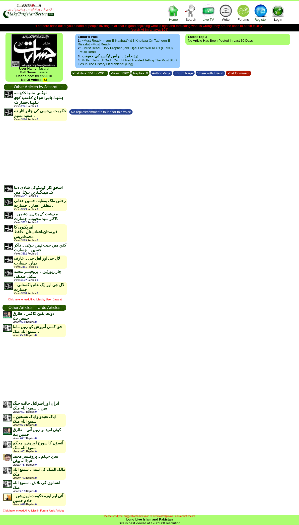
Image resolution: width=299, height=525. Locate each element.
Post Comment (238, 73)
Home (173, 12)
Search (191, 12)
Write (226, 12)
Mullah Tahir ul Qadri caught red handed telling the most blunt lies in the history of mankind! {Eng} (127, 62)
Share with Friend (210, 73)
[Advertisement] (35, 153)
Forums (243, 12)
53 (45, 80)
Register (260, 12)
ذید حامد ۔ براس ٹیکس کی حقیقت (110, 56)
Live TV (208, 12)
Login (278, 12)
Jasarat (43, 68)
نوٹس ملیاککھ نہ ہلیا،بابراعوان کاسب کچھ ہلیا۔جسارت (38, 98)
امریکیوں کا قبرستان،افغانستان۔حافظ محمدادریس (35, 232)
